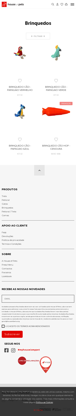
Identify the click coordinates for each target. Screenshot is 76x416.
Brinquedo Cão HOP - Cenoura (56, 147)
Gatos (5, 203)
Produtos (9, 189)
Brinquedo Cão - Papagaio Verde (56, 88)
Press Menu (7, 264)
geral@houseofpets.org (11, 321)
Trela (4, 196)
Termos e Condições (11, 244)
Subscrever (12, 334)
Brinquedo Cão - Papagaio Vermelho (20, 88)
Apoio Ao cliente (14, 225)
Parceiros (6, 272)
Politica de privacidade (13, 240)
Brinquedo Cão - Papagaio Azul (20, 147)
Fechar (38, 410)
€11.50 (19, 95)
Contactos (7, 268)
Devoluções (7, 236)
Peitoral (6, 200)
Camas (5, 215)
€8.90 (56, 154)
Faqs (4, 232)
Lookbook (7, 276)
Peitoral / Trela (9, 211)
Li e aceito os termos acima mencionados (26, 326)
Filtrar (38, 36)
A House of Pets (9, 261)
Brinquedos (7, 207)
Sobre (6, 254)
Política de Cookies (44, 402)
